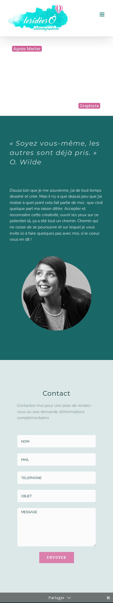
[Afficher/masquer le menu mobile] (102, 14)
